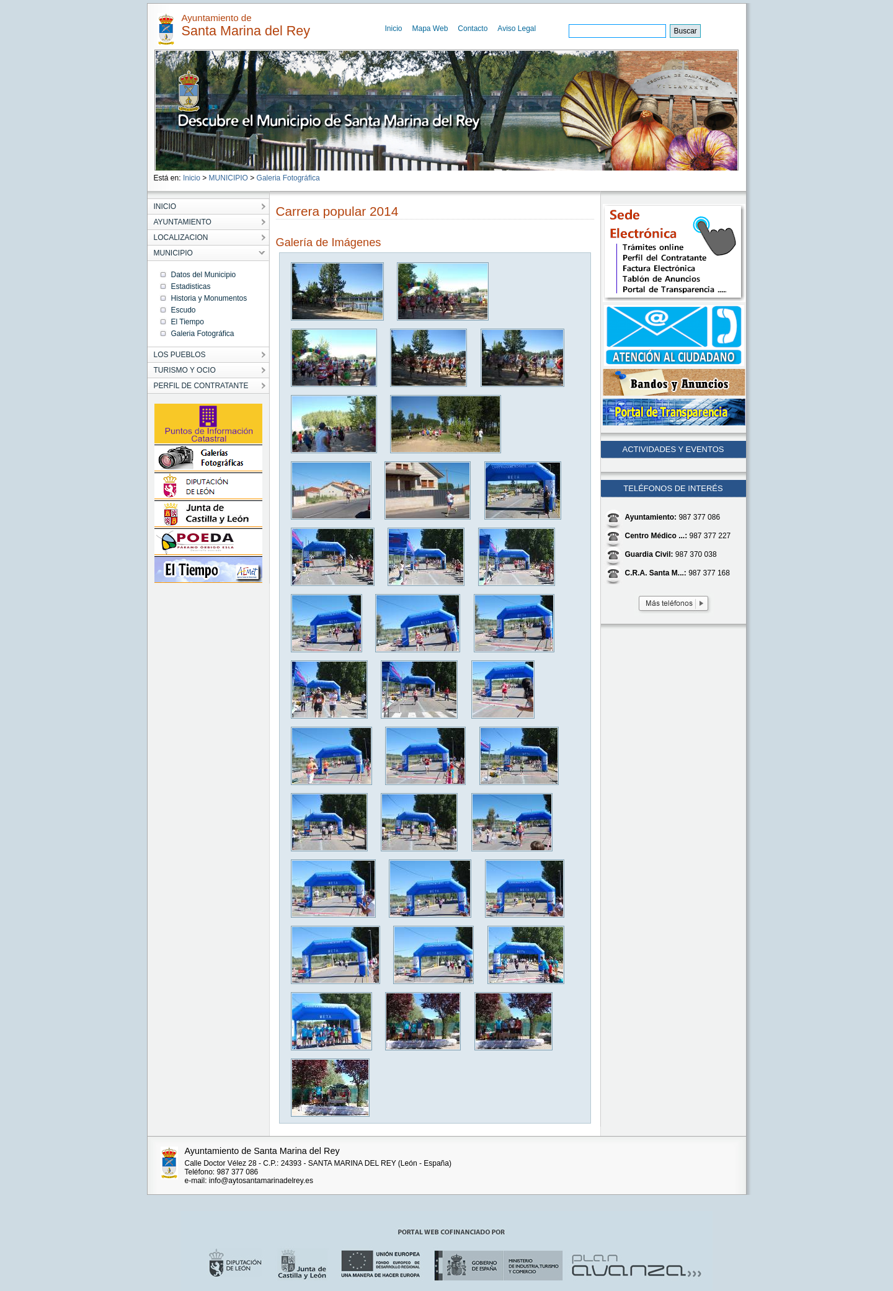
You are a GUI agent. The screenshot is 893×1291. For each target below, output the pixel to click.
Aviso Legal (516, 28)
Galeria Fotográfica (288, 178)
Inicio (393, 28)
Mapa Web (430, 28)
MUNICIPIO (228, 178)
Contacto (472, 28)
